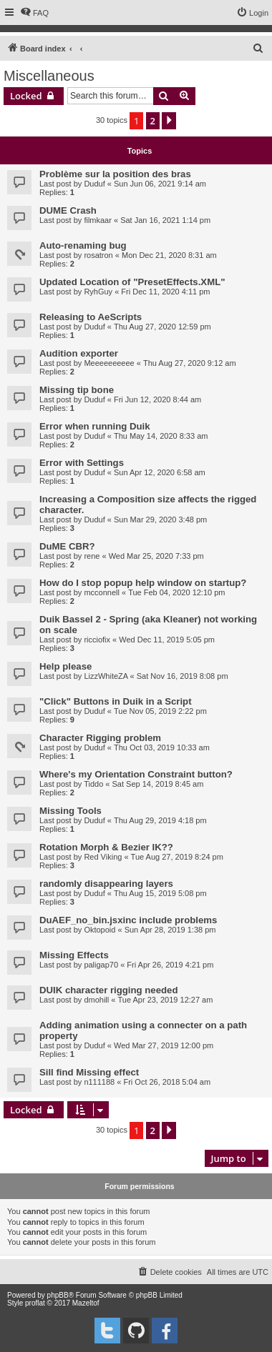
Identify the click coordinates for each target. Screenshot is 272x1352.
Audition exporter (78, 353)
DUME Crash (68, 210)
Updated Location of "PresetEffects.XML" (132, 282)
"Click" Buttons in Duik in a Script (115, 701)
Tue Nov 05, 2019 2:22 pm (160, 711)
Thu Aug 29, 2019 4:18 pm (160, 820)
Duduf (94, 183)
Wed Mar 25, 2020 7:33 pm (156, 556)
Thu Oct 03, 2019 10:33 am (162, 747)
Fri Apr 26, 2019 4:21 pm (170, 964)
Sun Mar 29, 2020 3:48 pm (160, 519)
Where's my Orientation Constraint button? (136, 774)
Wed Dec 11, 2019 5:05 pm (167, 639)
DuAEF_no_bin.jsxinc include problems (128, 920)
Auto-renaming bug (83, 245)
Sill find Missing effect (89, 1072)
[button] (169, 120)
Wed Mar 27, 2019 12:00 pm (163, 1045)
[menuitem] (34, 12)
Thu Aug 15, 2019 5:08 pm (160, 893)
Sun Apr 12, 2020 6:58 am (159, 472)
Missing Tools (70, 810)
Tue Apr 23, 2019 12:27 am (165, 999)
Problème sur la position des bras (115, 174)
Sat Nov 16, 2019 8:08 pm (182, 676)
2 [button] (152, 120)
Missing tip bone (76, 389)
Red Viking (103, 857)
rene (91, 556)
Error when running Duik (94, 426)
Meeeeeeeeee (109, 363)
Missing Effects (74, 955)
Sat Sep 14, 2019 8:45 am (158, 784)
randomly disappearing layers (106, 883)
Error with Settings (81, 462)
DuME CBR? (67, 546)
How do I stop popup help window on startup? (142, 582)
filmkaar (98, 220)
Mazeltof (85, 1303)
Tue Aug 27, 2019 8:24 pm (177, 857)
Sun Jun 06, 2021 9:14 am (160, 183)
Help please (65, 666)
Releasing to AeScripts (90, 317)
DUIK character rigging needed (108, 990)
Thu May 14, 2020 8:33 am (161, 436)
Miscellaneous (49, 76)
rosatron (98, 255)
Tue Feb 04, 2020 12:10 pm (176, 592)
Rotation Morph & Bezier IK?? (106, 847)
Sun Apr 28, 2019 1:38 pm (170, 929)
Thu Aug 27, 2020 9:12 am (189, 363)
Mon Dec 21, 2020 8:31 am (169, 255)
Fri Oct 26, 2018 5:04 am (166, 1082)
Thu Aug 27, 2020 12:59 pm (162, 326)
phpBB (58, 1295)
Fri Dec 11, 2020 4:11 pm (165, 291)
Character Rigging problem (100, 737)
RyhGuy (98, 291)
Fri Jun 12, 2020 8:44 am (157, 399)
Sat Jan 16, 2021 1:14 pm (165, 220)
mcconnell (102, 592)
